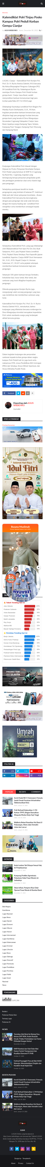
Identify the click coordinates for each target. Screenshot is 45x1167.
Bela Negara (6, 907)
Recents (22, 792)
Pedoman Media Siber (9, 1015)
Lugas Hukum (7, 932)
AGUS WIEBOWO (23, 404)
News (4, 985)
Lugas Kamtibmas (8, 939)
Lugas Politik (6, 974)
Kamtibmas (6, 910)
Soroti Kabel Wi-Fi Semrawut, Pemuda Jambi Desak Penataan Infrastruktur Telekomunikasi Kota (28, 800)
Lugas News (6, 917)
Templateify (27, 1158)
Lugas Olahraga (7, 957)
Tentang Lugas (7, 1018)
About (13, 1163)
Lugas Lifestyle (7, 949)
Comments (35, 792)
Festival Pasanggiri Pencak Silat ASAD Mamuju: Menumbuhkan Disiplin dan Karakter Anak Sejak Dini (28, 1063)
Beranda (5, 12)
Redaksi (4, 1011)
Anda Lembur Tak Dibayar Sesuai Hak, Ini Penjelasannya (28, 866)
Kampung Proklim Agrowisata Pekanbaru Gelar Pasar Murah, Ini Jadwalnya (26, 878)
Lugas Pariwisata (8, 964)
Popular (9, 792)
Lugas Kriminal (7, 946)
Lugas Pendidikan (8, 967)
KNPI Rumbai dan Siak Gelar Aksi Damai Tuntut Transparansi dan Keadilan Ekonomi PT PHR (26, 1051)
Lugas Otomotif (7, 960)
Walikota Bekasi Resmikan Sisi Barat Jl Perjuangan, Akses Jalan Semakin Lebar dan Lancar (28, 824)
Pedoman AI (6, 1022)
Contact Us (30, 1163)
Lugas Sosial (6, 978)
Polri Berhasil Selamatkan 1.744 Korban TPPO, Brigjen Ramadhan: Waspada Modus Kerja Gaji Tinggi (26, 812)
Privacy (20, 1163)
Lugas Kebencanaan (9, 942)
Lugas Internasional (8, 935)
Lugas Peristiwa (7, 971)
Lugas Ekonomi (7, 924)
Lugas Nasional (7, 914)
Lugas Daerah (7, 921)
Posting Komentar (8, 425)
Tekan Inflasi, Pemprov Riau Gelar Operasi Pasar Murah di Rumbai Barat (28, 889)
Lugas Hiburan (7, 928)
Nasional (5, 982)
